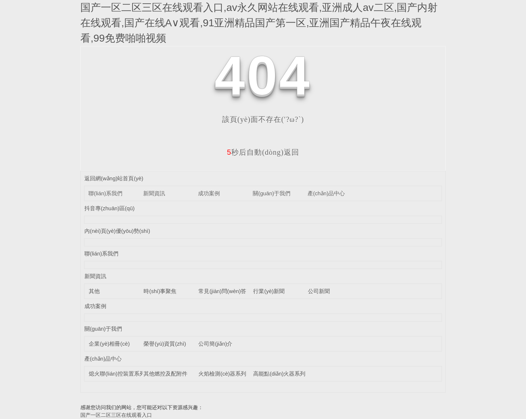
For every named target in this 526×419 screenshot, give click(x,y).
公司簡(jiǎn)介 (215, 344)
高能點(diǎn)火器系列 (279, 373)
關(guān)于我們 (271, 193)
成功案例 (209, 193)
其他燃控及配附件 (165, 373)
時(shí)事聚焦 (160, 291)
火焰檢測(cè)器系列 (222, 373)
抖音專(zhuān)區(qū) (109, 208)
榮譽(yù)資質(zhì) (165, 344)
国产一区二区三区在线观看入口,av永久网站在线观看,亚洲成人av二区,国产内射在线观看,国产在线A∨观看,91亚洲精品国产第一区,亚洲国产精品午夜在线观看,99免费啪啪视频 (259, 23)
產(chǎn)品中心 (326, 193)
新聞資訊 (154, 193)
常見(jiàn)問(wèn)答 (222, 291)
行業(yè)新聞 (269, 291)
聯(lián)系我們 (105, 193)
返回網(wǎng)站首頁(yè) (113, 178)
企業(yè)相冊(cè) (109, 344)
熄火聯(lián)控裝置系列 (117, 373)
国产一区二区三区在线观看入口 (116, 415)
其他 (94, 291)
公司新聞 (319, 291)
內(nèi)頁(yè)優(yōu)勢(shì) (117, 231)
